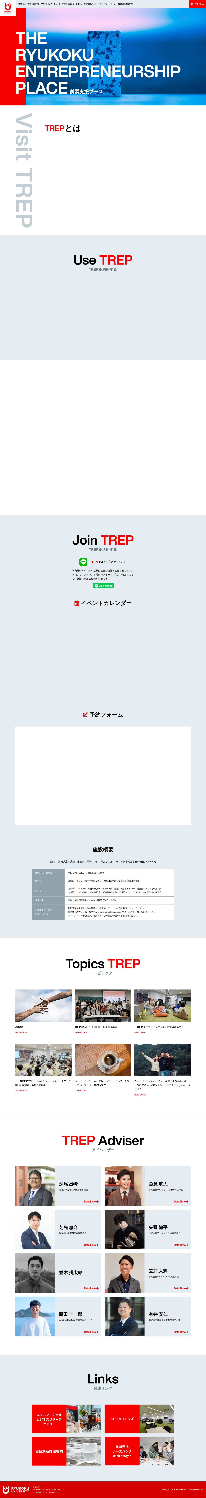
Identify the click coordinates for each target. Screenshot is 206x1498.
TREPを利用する (33, 4)
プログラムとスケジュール (50, 4)
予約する (197, 3)
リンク (113, 4)
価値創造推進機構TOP (125, 4)
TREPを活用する (68, 4)
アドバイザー (104, 4)
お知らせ (79, 4)
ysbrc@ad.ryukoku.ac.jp (108, 912)
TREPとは (21, 4)
